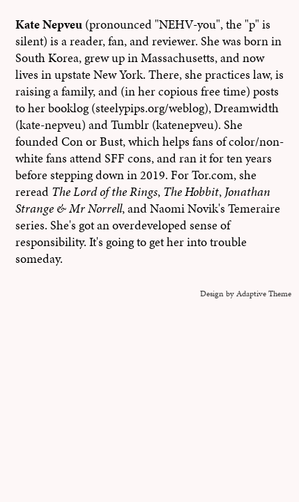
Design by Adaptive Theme (245, 293)
